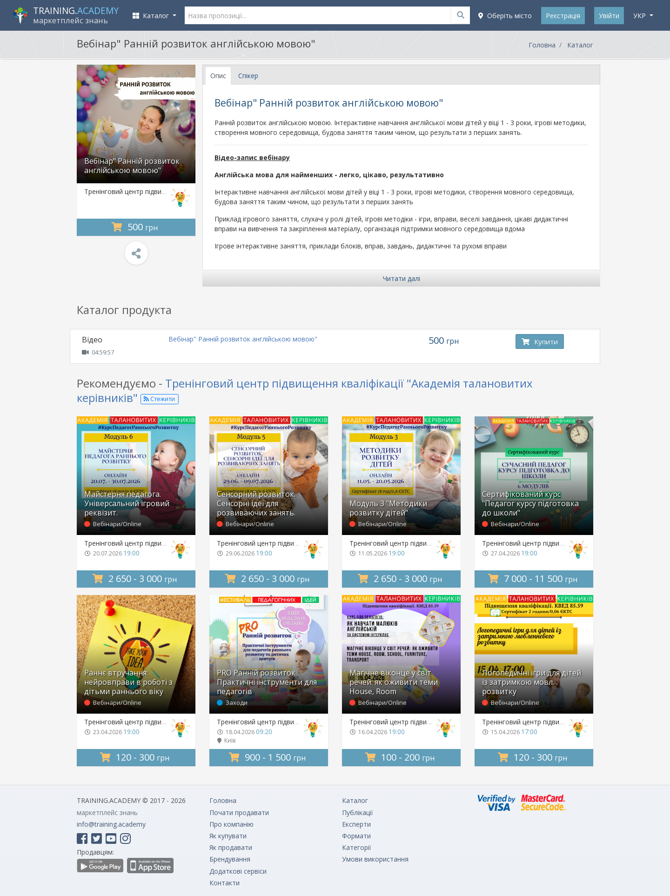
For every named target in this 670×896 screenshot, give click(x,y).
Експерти (356, 824)
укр (640, 15)
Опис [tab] (218, 75)
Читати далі (401, 278)
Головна (542, 44)
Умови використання (375, 859)
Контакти (224, 882)
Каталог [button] (152, 15)
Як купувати (228, 835)
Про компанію (231, 824)
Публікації (357, 812)
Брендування (229, 859)
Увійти (609, 15)
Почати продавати (239, 812)
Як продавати (230, 847)
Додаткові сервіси (238, 871)
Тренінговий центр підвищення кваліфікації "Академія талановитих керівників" (305, 390)
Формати (356, 835)
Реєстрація (563, 15)
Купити (540, 341)
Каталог (580, 44)
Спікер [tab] (248, 75)
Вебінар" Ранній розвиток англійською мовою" (242, 338)
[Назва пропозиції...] (327, 15)
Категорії (356, 847)
